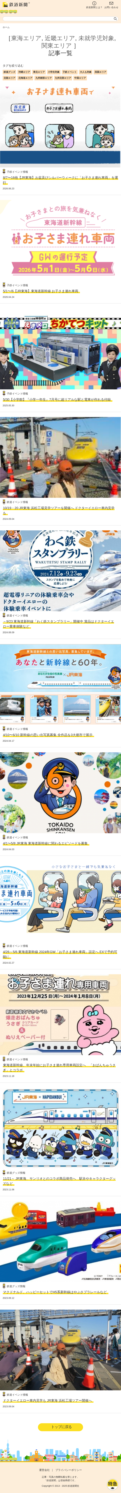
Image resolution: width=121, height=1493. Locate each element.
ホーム (6, 27)
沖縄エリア (24, 72)
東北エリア (39, 72)
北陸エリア (9, 78)
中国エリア (80, 78)
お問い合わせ (111, 5)
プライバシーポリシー (68, 1470)
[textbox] (60, 18)
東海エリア (26, 38)
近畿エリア (60, 38)
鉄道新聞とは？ (94, 5)
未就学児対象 (96, 38)
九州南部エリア (43, 78)
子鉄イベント (70, 72)
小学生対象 (54, 72)
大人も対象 (85, 72)
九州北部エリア (63, 78)
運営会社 (44, 1470)
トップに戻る (61, 1427)
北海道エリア (25, 78)
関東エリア (56, 45)
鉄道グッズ (9, 72)
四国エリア (100, 72)
